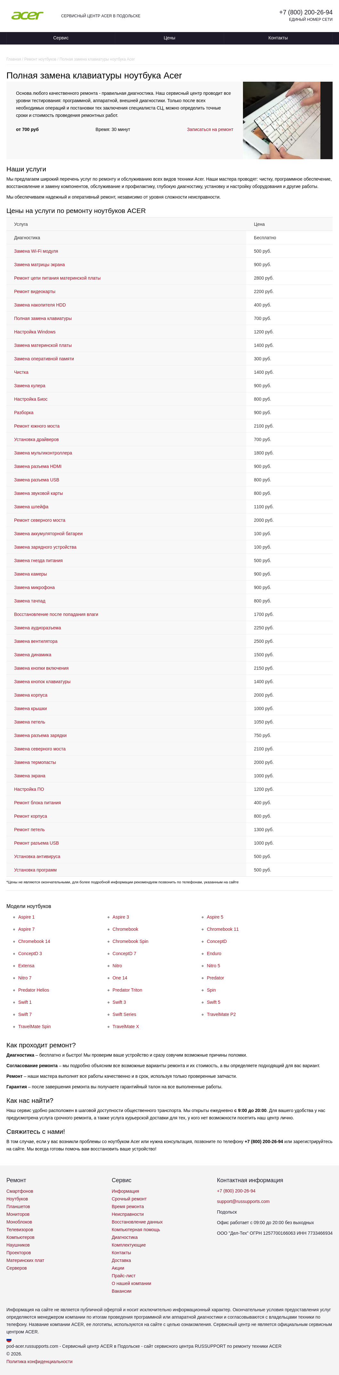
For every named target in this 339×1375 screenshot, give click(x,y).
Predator (215, 977)
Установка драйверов (36, 439)
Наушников (18, 1245)
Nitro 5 (213, 965)
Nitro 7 (24, 977)
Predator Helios (33, 990)
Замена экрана (29, 775)
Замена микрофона (34, 587)
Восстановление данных (137, 1221)
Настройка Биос (31, 399)
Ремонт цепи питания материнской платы (57, 278)
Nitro (117, 965)
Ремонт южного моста (37, 426)
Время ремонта (128, 1206)
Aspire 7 (26, 929)
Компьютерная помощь (136, 1229)
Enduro (214, 953)
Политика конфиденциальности (39, 1361)
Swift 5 (213, 1002)
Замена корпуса (30, 695)
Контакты (278, 37)
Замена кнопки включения (41, 668)
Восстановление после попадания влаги (56, 614)
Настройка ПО (29, 789)
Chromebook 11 (223, 929)
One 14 (120, 977)
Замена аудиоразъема (37, 627)
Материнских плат (25, 1260)
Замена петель (29, 721)
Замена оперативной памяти (44, 358)
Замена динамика (32, 654)
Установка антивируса (37, 856)
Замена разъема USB (36, 479)
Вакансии (122, 1291)
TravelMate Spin (34, 1026)
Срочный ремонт (129, 1198)
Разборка (24, 412)
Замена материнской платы (43, 345)
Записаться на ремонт (210, 129)
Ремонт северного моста (39, 520)
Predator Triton (127, 990)
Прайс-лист (124, 1275)
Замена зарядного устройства (45, 547)
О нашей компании (131, 1283)
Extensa (26, 965)
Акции (118, 1268)
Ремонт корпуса (30, 816)
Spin (211, 990)
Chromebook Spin (131, 941)
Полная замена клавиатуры (43, 318)
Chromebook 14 (34, 941)
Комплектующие (129, 1245)
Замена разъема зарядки (40, 735)
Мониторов (17, 1214)
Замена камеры (30, 574)
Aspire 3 (121, 917)
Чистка (21, 372)
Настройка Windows (35, 331)
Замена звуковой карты (38, 493)
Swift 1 (25, 1002)
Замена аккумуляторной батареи (48, 533)
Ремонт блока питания (37, 802)
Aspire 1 (26, 917)
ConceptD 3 (30, 953)
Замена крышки (30, 708)
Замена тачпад (29, 600)
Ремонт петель (29, 829)
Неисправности (128, 1214)
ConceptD (217, 941)
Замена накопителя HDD (40, 304)
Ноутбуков (17, 1198)
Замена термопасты (35, 762)
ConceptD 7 (124, 953)
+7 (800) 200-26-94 (305, 12)
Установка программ (35, 869)
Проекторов (18, 1252)
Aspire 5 (215, 917)
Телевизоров (19, 1229)
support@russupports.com (243, 1201)
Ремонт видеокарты (34, 291)
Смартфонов (19, 1191)
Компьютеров (20, 1237)
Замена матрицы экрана (39, 264)
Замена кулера (29, 385)
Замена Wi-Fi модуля (36, 251)
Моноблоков (19, 1221)
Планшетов (18, 1206)
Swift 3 (119, 1002)
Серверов (16, 1268)
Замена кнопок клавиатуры (42, 681)
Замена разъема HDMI (37, 466)
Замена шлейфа (31, 506)
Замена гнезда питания (38, 560)
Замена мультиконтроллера (43, 452)
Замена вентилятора (35, 641)
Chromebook (125, 929)
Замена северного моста (40, 748)
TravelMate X (126, 1026)
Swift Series (124, 1014)
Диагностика (125, 1237)
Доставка (121, 1260)
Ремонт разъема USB (36, 843)
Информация (125, 1191)
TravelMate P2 (221, 1014)
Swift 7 (25, 1014)
